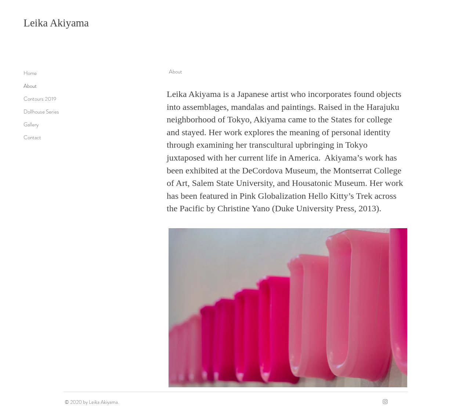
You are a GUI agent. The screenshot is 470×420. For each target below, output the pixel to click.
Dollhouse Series (41, 112)
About (30, 86)
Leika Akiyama (56, 23)
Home (30, 73)
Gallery (31, 125)
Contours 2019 (40, 99)
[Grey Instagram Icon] (385, 401)
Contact (32, 137)
